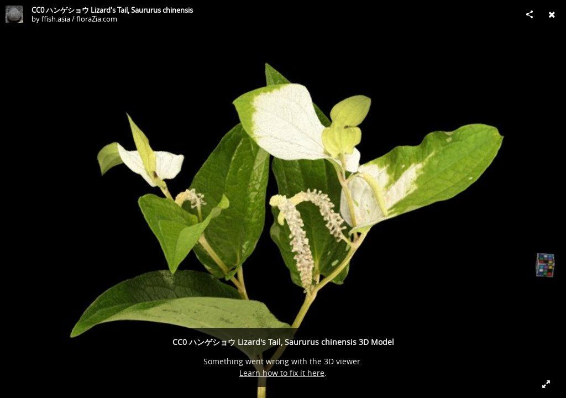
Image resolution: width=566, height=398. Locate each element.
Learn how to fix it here (281, 373)
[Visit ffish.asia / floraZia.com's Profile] (14, 14)
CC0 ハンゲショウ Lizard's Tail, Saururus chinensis (112, 10)
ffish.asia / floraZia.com (79, 19)
